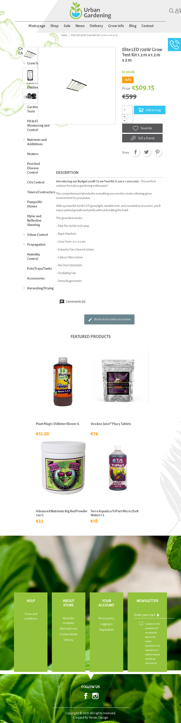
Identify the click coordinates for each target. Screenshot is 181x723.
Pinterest (157, 152)
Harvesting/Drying (40, 288)
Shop (54, 26)
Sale (67, 26)
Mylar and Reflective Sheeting (34, 220)
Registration (106, 629)
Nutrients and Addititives (37, 142)
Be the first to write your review (109, 319)
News (80, 26)
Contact (147, 26)
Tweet (146, 152)
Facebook (85, 696)
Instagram (95, 696)
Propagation (36, 244)
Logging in (106, 624)
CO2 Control (35, 182)
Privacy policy (106, 618)
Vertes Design (98, 717)
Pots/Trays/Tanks (39, 268)
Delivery (96, 26)
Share (135, 152)
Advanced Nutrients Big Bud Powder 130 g (62, 513)
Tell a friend (142, 138)
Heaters (33, 154)
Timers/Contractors (40, 192)
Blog (132, 26)
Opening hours (68, 628)
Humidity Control (33, 257)
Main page (36, 26)
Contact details (69, 634)
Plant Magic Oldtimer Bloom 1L (57, 424)
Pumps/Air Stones (34, 204)
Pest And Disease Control (33, 168)
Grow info (116, 26)
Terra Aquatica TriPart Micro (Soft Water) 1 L (115, 513)
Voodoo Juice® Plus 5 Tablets (111, 424)
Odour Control (37, 234)
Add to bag (150, 110)
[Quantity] (127, 110)
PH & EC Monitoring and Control (38, 125)
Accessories (36, 278)
